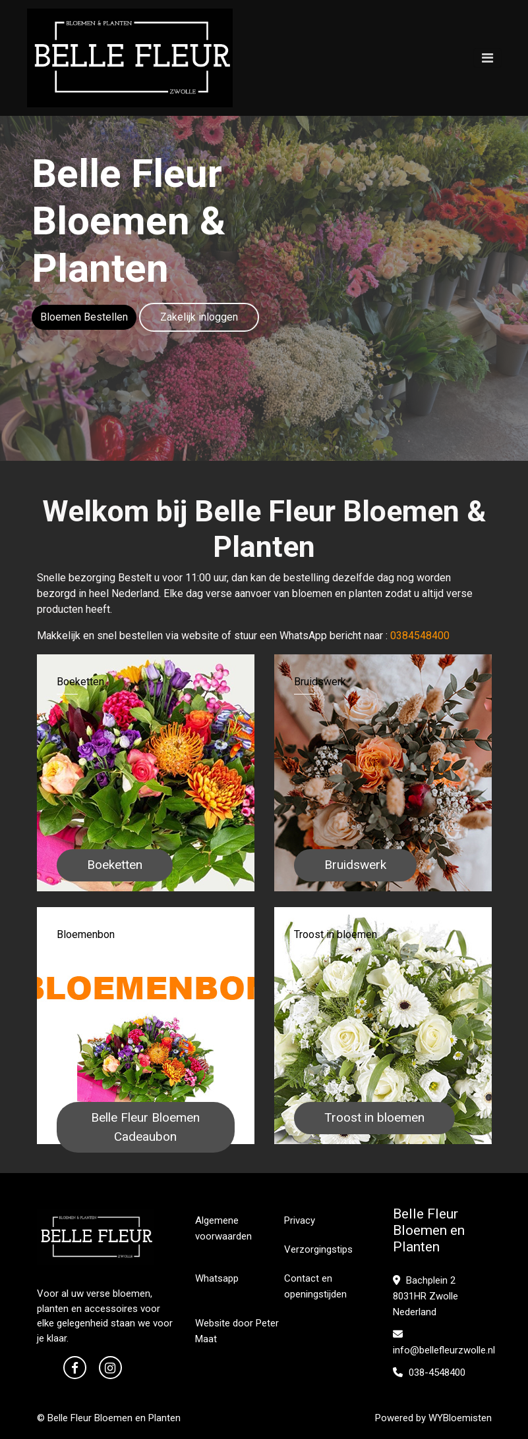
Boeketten (114, 864)
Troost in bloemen (374, 1117)
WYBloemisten (460, 1418)
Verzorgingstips (318, 1249)
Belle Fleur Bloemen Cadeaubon (145, 1127)
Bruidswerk (355, 864)
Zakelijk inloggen (199, 317)
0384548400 (420, 635)
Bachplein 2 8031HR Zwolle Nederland (425, 1296)
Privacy (299, 1220)
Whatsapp (217, 1278)
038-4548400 (429, 1372)
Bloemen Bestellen (84, 317)
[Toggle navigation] (487, 58)
